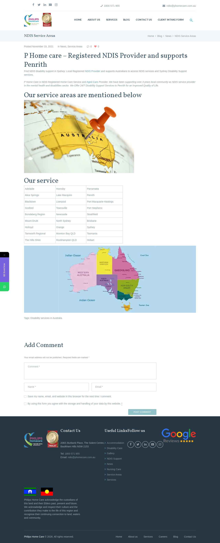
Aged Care (93, 82)
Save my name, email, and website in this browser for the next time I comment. (70, 396)
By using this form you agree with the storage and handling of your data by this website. (75, 403)
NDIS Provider (92, 71)
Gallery (110, 453)
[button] (191, 20)
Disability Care (114, 448)
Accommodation (115, 442)
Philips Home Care (34, 536)
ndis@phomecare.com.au (181, 5)
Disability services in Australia (46, 318)
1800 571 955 (112, 5)
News (168, 36)
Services (111, 479)
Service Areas (75, 46)
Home (151, 36)
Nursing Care (114, 469)
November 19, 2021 (42, 46)
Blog (159, 36)
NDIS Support (114, 458)
